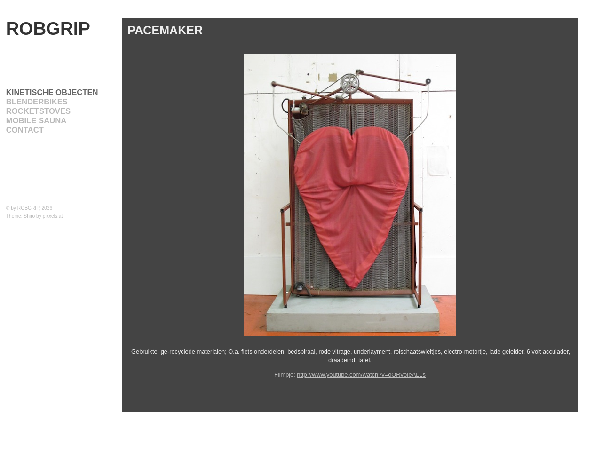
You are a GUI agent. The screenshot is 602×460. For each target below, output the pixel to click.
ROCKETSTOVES (38, 111)
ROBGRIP (48, 28)
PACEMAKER (165, 30)
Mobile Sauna (36, 120)
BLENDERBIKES (37, 101)
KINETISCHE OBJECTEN (52, 92)
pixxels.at (53, 216)
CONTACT (25, 130)
